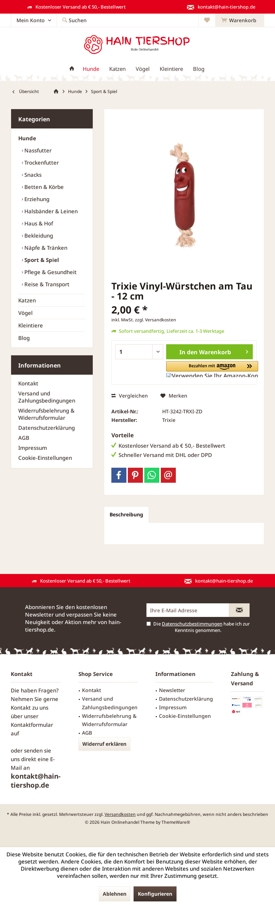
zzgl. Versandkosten (155, 320)
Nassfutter (37, 150)
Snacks (32, 174)
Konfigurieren (155, 893)
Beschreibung (126, 514)
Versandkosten (120, 814)
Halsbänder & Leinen (50, 211)
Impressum (32, 447)
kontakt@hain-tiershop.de (36, 781)
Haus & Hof (38, 223)
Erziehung (36, 199)
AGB (23, 437)
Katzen (27, 300)
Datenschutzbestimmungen (192, 624)
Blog (24, 337)
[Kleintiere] (171, 69)
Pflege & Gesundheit (50, 272)
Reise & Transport (46, 284)
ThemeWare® (175, 822)
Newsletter (172, 690)
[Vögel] (143, 69)
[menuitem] (239, 20)
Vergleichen (129, 395)
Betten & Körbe (43, 186)
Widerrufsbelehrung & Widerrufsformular (46, 414)
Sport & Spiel (41, 259)
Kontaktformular (32, 724)
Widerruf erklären (104, 743)
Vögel (25, 312)
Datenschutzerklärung (46, 427)
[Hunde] (91, 69)
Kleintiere (30, 325)
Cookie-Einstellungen (45, 457)
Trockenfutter (41, 162)
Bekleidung (38, 235)
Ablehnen (114, 893)
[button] (193, 369)
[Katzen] (117, 69)
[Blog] (198, 69)
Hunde (27, 138)
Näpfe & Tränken (45, 247)
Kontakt (28, 383)
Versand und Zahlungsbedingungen (46, 397)
